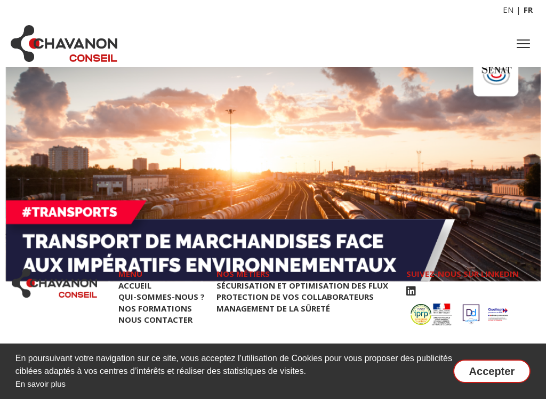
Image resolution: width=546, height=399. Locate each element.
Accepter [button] (492, 371)
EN (508, 9)
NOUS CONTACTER (155, 319)
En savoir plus (40, 383)
